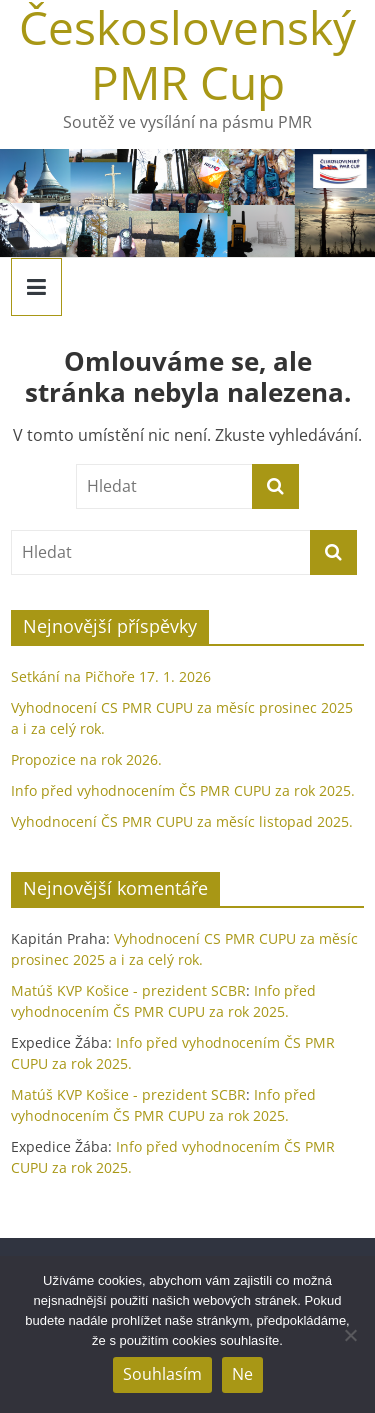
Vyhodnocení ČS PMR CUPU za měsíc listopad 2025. (182, 821)
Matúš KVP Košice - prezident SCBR (128, 990)
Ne (242, 1374)
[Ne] (350, 1335)
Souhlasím (162, 1374)
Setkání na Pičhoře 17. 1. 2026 (111, 676)
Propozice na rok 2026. (86, 759)
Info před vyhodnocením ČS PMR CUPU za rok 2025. (183, 790)
